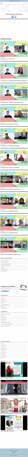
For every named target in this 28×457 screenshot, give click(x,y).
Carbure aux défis (3, 345)
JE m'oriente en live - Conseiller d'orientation (9, 232)
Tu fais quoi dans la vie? (4, 308)
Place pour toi (3, 357)
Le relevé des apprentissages (5, 326)
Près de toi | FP (3, 306)
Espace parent (3, 315)
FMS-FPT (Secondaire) (4, 262)
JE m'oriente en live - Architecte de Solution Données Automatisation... (13, 80)
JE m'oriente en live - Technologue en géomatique (9, 145)
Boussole (2, 343)
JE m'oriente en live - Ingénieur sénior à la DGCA (9, 124)
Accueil (11, 450)
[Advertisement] (14, 279)
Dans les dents (3, 354)
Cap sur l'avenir (3, 297)
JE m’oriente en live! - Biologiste (7, 377)
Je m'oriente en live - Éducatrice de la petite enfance (10, 254)
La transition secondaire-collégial (5, 322)
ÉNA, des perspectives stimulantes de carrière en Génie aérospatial (13, 413)
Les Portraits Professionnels (5, 304)
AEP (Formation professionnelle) (5, 264)
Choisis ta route (3, 347)
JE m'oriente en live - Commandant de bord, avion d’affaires (11, 102)
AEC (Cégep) (3, 267)
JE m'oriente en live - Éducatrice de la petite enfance (10, 189)
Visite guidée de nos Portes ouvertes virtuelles (9, 395)
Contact (16, 450)
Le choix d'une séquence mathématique (6, 324)
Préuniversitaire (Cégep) (4, 269)
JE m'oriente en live (14, 15)
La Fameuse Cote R (3, 319)
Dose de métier (3, 299)
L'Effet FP (2, 303)
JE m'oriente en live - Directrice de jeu (7, 58)
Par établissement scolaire (4, 260)
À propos (13, 450)
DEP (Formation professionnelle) (5, 265)
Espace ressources (3, 317)
